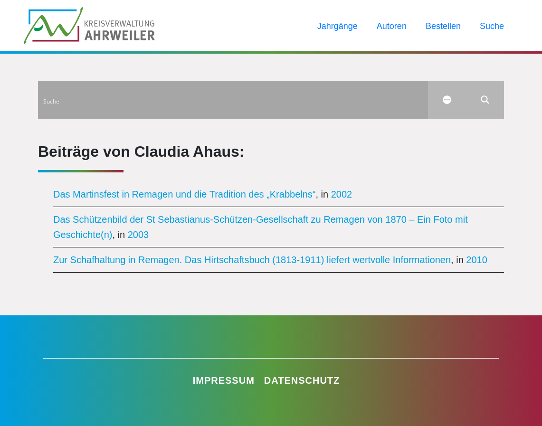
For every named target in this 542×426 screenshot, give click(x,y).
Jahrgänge (337, 26)
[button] (21, 405)
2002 (341, 194)
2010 (476, 260)
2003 (138, 234)
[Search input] (233, 99)
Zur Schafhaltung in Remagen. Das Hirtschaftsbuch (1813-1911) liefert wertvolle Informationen (252, 260)
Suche (492, 26)
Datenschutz (302, 380)
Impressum (224, 380)
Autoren (392, 26)
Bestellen (443, 26)
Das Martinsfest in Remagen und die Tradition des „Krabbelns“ (184, 194)
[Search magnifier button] (485, 100)
